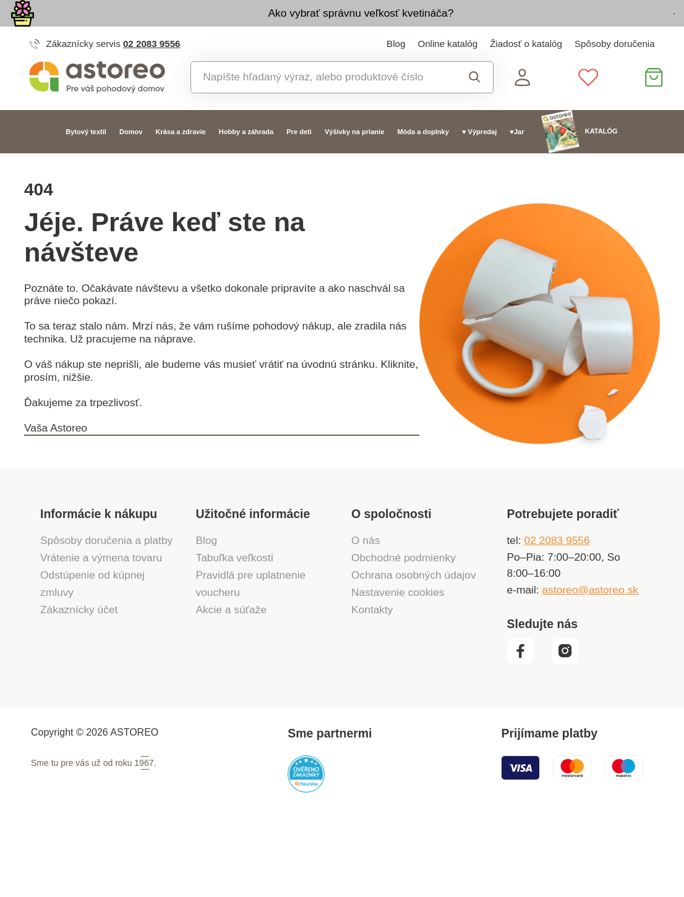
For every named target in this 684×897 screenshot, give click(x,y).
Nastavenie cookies (398, 659)
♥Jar (517, 162)
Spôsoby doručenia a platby (106, 606)
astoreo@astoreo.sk (590, 656)
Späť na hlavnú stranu (108, 501)
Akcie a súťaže (231, 676)
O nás (365, 606)
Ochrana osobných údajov (413, 642)
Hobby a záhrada (246, 162)
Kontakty (372, 676)
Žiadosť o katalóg (526, 74)
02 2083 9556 (152, 74)
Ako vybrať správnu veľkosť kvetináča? (278, 28)
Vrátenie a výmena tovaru (101, 624)
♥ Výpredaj (479, 162)
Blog (396, 74)
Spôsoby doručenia (615, 74)
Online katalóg (447, 74)
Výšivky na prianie (354, 162)
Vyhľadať (475, 108)
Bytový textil (86, 162)
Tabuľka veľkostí (235, 624)
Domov (130, 162)
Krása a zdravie (181, 162)
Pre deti (299, 162)
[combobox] (319, 108)
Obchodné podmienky (403, 624)
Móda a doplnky (422, 162)
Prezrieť (598, 29)
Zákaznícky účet (79, 676)
